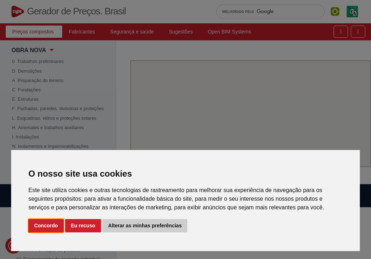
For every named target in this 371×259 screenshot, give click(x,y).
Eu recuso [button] (83, 225)
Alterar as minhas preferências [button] (145, 225)
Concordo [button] (46, 225)
